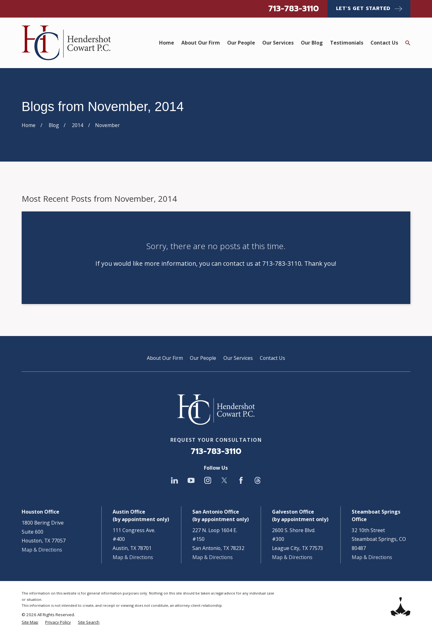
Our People (203, 358)
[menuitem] (30, 622)
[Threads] (257, 480)
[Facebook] (240, 480)
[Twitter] (224, 480)
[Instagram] (207, 480)
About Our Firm (165, 358)
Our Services (238, 358)
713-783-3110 (293, 9)
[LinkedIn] (174, 480)
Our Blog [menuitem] (312, 42)
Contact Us (272, 358)
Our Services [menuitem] (278, 42)
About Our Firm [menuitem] (200, 42)
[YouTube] (191, 480)
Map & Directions (42, 549)
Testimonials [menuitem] (346, 42)
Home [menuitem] (166, 42)
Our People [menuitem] (241, 42)
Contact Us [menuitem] (384, 42)
